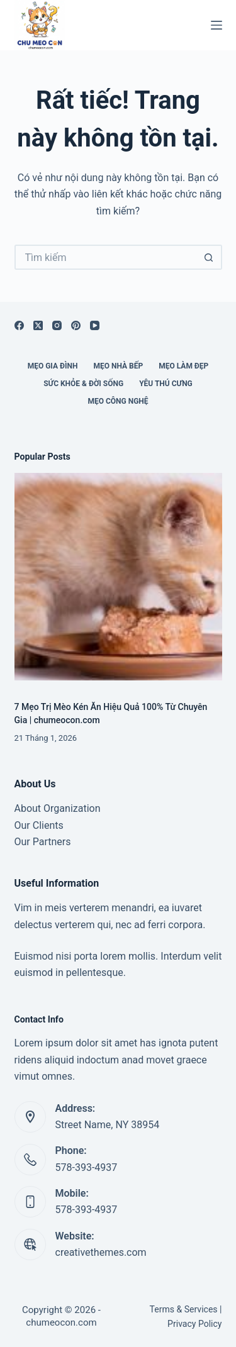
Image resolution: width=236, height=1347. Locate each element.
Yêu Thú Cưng (166, 383)
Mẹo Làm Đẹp (183, 366)
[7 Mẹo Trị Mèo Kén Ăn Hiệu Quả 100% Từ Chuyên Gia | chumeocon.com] (118, 576)
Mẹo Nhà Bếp (118, 366)
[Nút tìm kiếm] (209, 257)
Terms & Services (184, 1309)
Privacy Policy (194, 1324)
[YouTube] (94, 325)
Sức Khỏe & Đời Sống (83, 383)
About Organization (57, 808)
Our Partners (42, 842)
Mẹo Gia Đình (53, 366)
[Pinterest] (76, 325)
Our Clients (39, 825)
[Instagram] (57, 325)
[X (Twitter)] (38, 325)
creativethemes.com (101, 1252)
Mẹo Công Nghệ (117, 401)
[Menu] (216, 25)
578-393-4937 (86, 1167)
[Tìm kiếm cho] (105, 257)
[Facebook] (19, 325)
